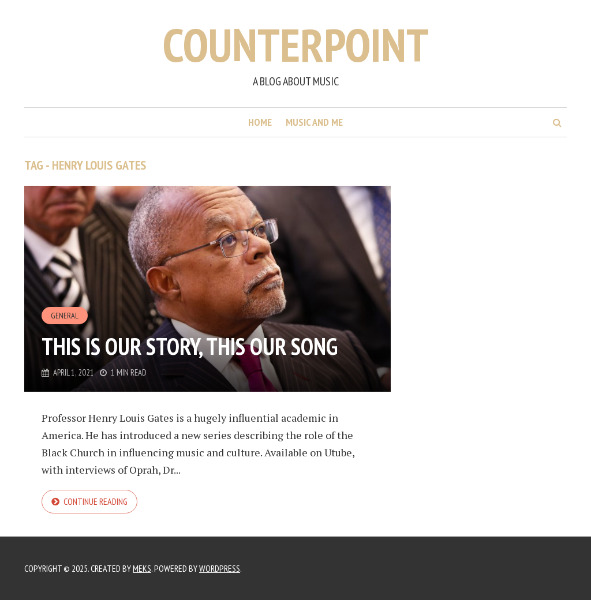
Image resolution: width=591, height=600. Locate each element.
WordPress (219, 568)
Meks (142, 568)
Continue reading (95, 501)
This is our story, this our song (190, 346)
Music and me (314, 122)
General (64, 315)
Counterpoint (296, 44)
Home (260, 122)
